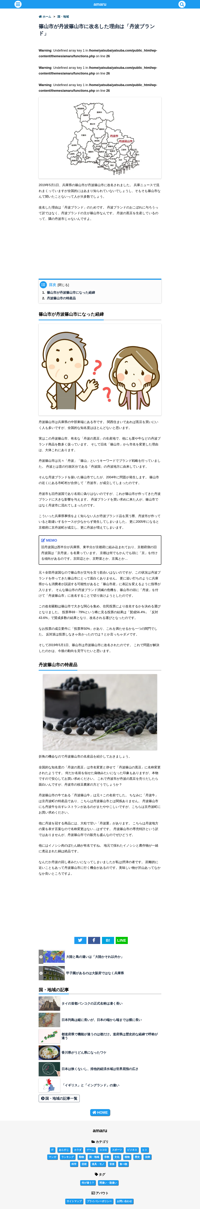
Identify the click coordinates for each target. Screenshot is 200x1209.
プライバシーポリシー (99, 1201)
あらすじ (64, 1149)
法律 (147, 1156)
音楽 (111, 1164)
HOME (100, 1112)
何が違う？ (88, 1182)
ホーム (45, 16)
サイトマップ (74, 1201)
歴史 (137, 1156)
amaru (100, 4)
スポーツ (117, 1149)
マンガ (52, 1156)
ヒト (144, 1149)
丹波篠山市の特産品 (61, 298)
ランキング (67, 1156)
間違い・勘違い (108, 1182)
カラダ (77, 1149)
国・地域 (63, 16)
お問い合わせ (124, 1201)
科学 (73, 1164)
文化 (116, 1156)
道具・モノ (98, 1164)
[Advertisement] (100, 252)
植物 (127, 1156)
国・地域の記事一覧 (59, 1098)
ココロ (103, 1149)
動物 (81, 1156)
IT (52, 1149)
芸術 (84, 1164)
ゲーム (90, 1149)
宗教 (106, 1156)
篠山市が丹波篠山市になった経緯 (71, 292)
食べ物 (123, 1164)
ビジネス (132, 1149)
